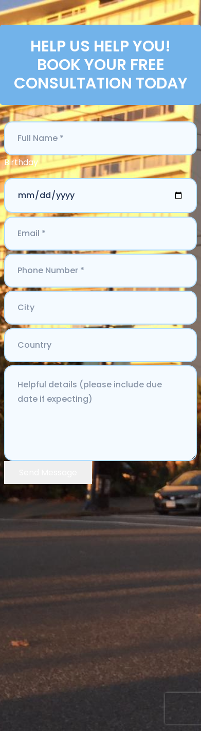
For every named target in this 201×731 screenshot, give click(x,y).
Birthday (21, 162)
